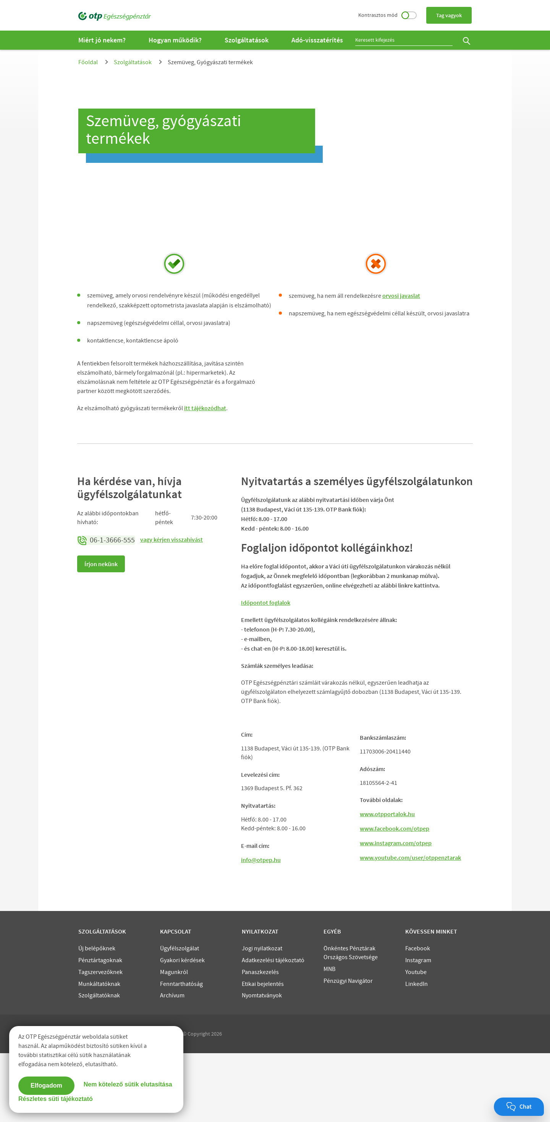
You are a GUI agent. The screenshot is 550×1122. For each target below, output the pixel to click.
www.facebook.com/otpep (394, 897)
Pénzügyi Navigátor (348, 1050)
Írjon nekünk (101, 564)
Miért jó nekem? (102, 40)
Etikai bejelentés (263, 1053)
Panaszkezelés (260, 1041)
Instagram (418, 1029)
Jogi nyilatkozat (262, 1017)
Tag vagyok (449, 15)
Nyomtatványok (262, 1064)
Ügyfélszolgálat (179, 1017)
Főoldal (88, 62)
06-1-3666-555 (106, 540)
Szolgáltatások (247, 40)
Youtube (416, 1041)
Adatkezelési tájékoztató (273, 1029)
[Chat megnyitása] (519, 1107)
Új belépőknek (96, 1017)
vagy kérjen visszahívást (171, 539)
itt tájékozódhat (205, 408)
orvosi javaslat (401, 295)
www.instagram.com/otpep (396, 912)
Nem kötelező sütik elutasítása (128, 1083)
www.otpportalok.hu (387, 883)
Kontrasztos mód (387, 14)
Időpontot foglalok (265, 602)
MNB (329, 1038)
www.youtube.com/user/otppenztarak (410, 926)
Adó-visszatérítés (317, 40)
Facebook (417, 1017)
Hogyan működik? (175, 40)
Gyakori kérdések (182, 1029)
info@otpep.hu (261, 928)
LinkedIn (416, 1053)
